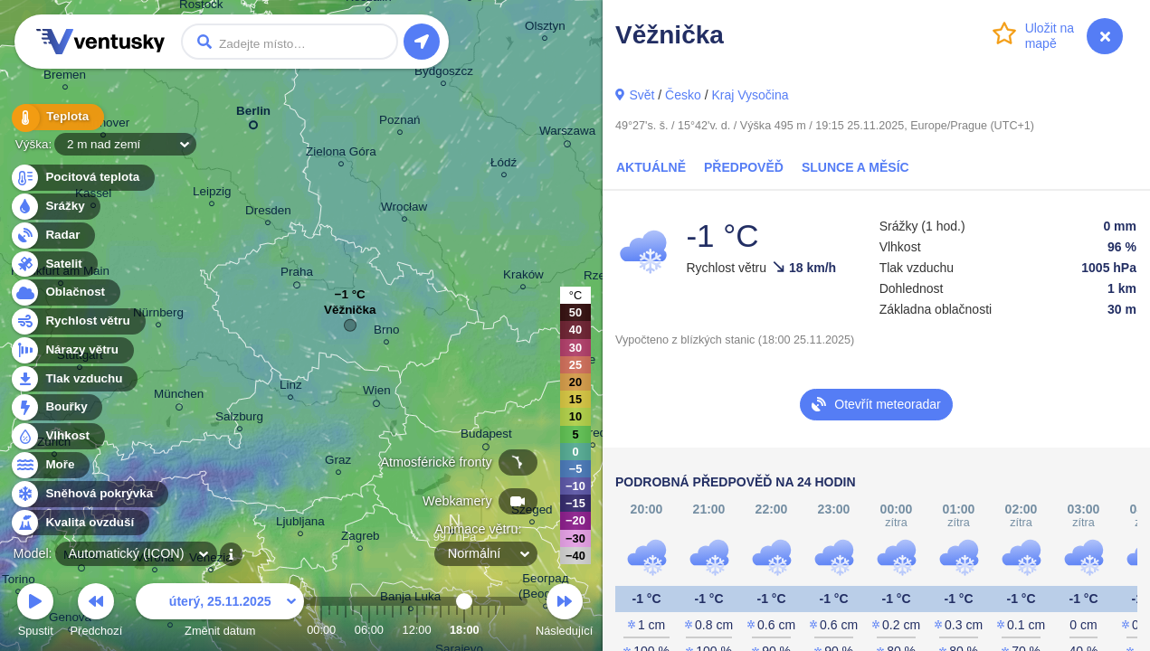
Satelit (53, 264)
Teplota (56, 117)
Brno (386, 332)
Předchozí (97, 612)
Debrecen (592, 435)
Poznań (400, 122)
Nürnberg (158, 315)
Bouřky (56, 407)
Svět (641, 95)
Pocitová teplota (81, 178)
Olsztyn (545, 28)
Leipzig (212, 193)
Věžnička (350, 314)
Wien (377, 393)
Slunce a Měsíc (855, 167)
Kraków (523, 277)
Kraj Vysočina (749, 95)
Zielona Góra (341, 154)
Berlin (253, 114)
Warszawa (567, 134)
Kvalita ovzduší (79, 523)
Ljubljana (300, 523)
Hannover (103, 125)
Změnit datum (220, 612)
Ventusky (97, 41)
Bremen (64, 77)
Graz (338, 462)
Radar (52, 235)
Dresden (268, 212)
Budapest (486, 437)
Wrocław (404, 209)
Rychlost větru (77, 321)
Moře (49, 465)
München (179, 397)
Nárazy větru (71, 350)
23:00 (503, 630)
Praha (296, 275)
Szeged (532, 512)
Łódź (503, 165)
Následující (564, 612)
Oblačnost (64, 292)
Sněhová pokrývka (88, 494)
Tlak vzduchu (73, 379)
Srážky (54, 206)
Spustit (35, 612)
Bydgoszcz (443, 73)
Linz (291, 387)
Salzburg (239, 419)
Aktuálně (651, 167)
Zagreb (360, 538)
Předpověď (744, 167)
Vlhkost (57, 436)
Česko (683, 95)
